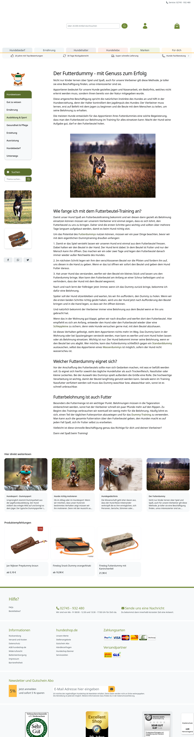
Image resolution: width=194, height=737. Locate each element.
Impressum (14, 627)
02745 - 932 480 (70, 577)
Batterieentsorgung (17, 623)
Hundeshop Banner (65, 620)
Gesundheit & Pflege (17, 93)
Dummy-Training (141, 383)
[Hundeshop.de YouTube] (115, 728)
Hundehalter (81, 19)
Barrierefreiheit (15, 631)
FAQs (11, 576)
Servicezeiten (62, 623)
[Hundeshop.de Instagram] (91, 728)
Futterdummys (87, 203)
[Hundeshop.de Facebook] (79, 728)
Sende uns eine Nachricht (142, 577)
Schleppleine (60, 295)
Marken (144, 19)
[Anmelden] (145, 10)
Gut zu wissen (14, 70)
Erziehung (12, 101)
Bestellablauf (14, 580)
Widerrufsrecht (15, 620)
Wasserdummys (112, 316)
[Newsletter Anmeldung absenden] (111, 658)
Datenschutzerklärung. (126, 664)
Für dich (176, 19)
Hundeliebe (113, 19)
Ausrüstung (13, 109)
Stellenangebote (63, 608)
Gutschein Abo (62, 612)
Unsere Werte (62, 604)
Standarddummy (162, 312)
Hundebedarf (17, 19)
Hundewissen (14, 63)
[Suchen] (125, 10)
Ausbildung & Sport (17, 86)
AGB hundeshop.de (17, 616)
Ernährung (49, 19)
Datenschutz (14, 612)
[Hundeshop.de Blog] (103, 728)
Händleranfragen (64, 616)
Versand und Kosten (18, 608)
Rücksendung (15, 604)
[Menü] (192, 714)
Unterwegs (12, 124)
